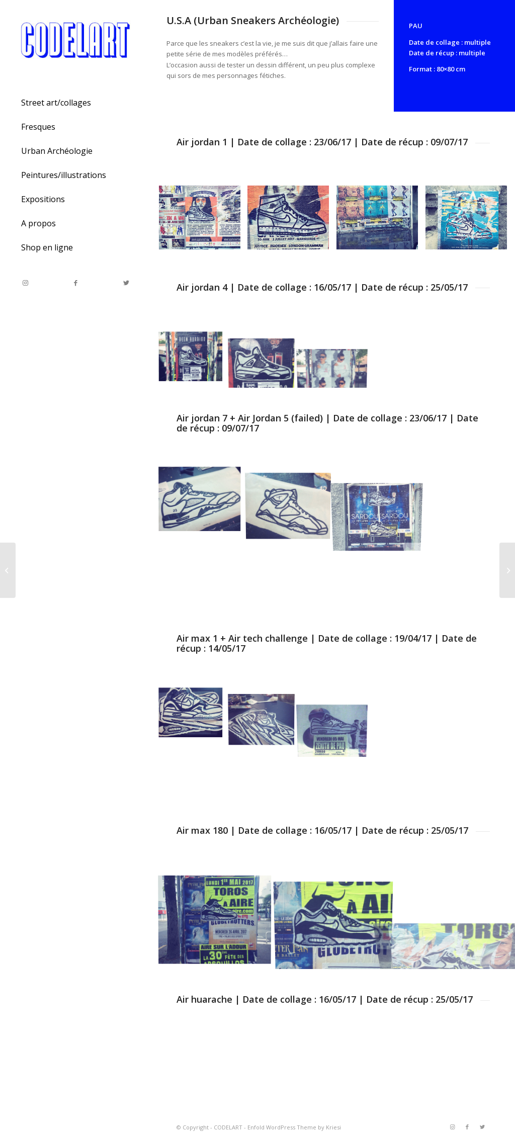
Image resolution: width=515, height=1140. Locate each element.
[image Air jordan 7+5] (380, 501)
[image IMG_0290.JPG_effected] (380, 221)
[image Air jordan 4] (194, 359)
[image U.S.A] (194, 714)
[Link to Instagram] (25, 283)
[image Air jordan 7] (291, 501)
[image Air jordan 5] (203, 501)
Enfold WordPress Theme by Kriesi (294, 1127)
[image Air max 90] (218, 921)
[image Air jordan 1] (203, 221)
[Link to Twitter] (126, 283)
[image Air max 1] (336, 714)
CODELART (228, 1127)
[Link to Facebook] (75, 283)
